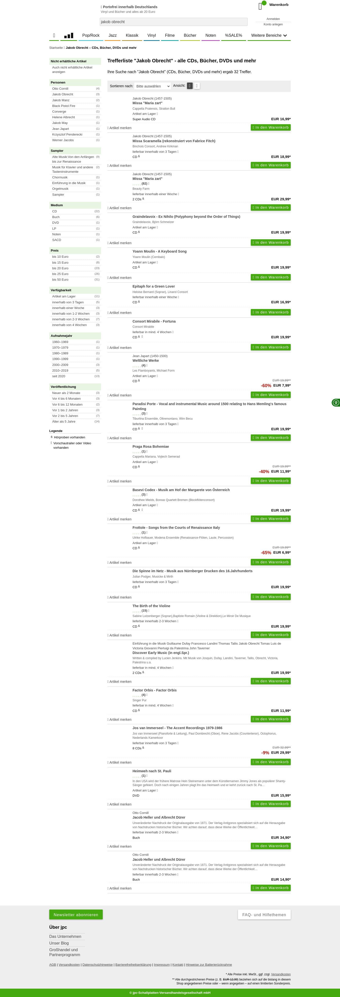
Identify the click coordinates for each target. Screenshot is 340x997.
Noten (210, 35)
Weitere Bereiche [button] (269, 35)
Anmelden (273, 19)
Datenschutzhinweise (98, 964)
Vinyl (152, 35)
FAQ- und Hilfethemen (264, 915)
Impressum (162, 964)
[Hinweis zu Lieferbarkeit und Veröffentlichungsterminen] (157, 114)
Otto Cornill (212, 815)
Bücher (190, 35)
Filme (170, 35)
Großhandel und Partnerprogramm (64, 952)
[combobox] (174, 22)
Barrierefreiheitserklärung (133, 964)
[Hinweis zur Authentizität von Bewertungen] (148, 183)
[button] (77, 70)
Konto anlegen (273, 24)
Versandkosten (69, 964)
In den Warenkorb (271, 127)
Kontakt (177, 964)
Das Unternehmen (65, 936)
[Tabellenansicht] (190, 86)
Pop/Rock (90, 35)
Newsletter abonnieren (76, 915)
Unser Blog (59, 943)
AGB (52, 964)
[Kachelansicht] (197, 86)
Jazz (113, 35)
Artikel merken (119, 128)
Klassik (132, 35)
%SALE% (233, 35)
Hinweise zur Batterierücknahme (209, 964)
